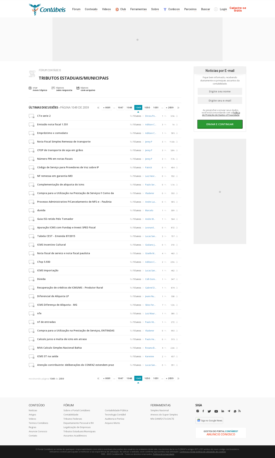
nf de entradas (46, 322)
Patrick (148, 167)
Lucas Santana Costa (150, 236)
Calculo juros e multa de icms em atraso (62, 339)
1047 (120, 107)
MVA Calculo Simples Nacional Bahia (59, 347)
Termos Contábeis (38, 423)
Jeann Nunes (150, 296)
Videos (32, 418)
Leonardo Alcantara (150, 227)
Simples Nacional (159, 410)
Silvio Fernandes (150, 304)
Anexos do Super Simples (164, 414)
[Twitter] (209, 411)
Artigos (32, 414)
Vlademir (149, 193)
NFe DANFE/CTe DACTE (162, 418)
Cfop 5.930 (43, 261)
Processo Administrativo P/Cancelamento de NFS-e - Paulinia (74, 201)
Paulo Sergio (150, 184)
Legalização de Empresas (77, 427)
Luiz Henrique (150, 176)
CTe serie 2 (44, 115)
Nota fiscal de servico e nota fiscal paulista (63, 253)
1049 (138, 107)
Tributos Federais (72, 418)
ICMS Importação (47, 270)
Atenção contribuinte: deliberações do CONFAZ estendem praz (75, 365)
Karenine (149, 356)
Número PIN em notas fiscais (55, 158)
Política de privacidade (163, 454)
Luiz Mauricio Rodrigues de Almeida (150, 313)
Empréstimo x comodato (52, 133)
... (114, 107)
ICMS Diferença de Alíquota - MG (57, 304)
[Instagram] (197, 411)
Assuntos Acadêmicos (75, 435)
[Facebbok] (203, 411)
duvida (41, 210)
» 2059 (169, 107)
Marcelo (149, 210)
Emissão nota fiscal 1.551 (52, 124)
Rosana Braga (150, 347)
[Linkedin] (222, 411)
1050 (147, 107)
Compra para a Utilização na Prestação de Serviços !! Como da (75, 193)
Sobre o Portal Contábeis (76, 410)
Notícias (33, 410)
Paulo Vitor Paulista (150, 322)
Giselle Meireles (150, 253)
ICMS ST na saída (47, 356)
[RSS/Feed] (239, 411)
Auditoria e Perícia (114, 418)
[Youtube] (216, 411)
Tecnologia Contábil (115, 414)
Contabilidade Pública (116, 410)
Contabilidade (70, 414)
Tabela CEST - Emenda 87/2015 (56, 236)
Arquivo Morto (112, 423)
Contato (33, 435)
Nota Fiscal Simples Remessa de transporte (63, 141)
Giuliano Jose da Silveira (150, 244)
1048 (129, 107)
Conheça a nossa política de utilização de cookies (203, 451)
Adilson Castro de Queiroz (150, 124)
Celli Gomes (150, 279)
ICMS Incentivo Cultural (51, 244)
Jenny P (148, 141)
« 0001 (107, 107)
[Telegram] (229, 411)
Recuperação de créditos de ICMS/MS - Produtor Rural (70, 287)
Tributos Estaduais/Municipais (79, 431)
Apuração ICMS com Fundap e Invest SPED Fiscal (66, 227)
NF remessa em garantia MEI (55, 176)
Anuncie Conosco (38, 431)
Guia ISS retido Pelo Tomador (55, 218)
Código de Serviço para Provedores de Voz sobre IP (68, 167)
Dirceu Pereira (150, 115)
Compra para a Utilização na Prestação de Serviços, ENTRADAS (75, 330)
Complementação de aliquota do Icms (60, 184)
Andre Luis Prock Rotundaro (150, 201)
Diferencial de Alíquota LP (53, 296)
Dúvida (41, 279)
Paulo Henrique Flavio (150, 339)
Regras (32, 427)
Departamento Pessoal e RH (78, 423)
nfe (39, 313)
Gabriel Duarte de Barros (150, 287)
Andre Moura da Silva (150, 219)
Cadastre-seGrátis (238, 9)
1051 (156, 107)
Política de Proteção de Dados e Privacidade (221, 114)
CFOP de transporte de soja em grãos (60, 150)
